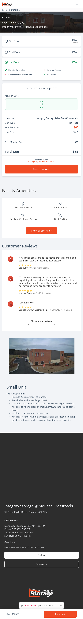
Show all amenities (41, 230)
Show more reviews (41, 321)
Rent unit (60, 614)
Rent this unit (41, 169)
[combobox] (41, 605)
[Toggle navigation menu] (78, 3)
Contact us (41, 564)
